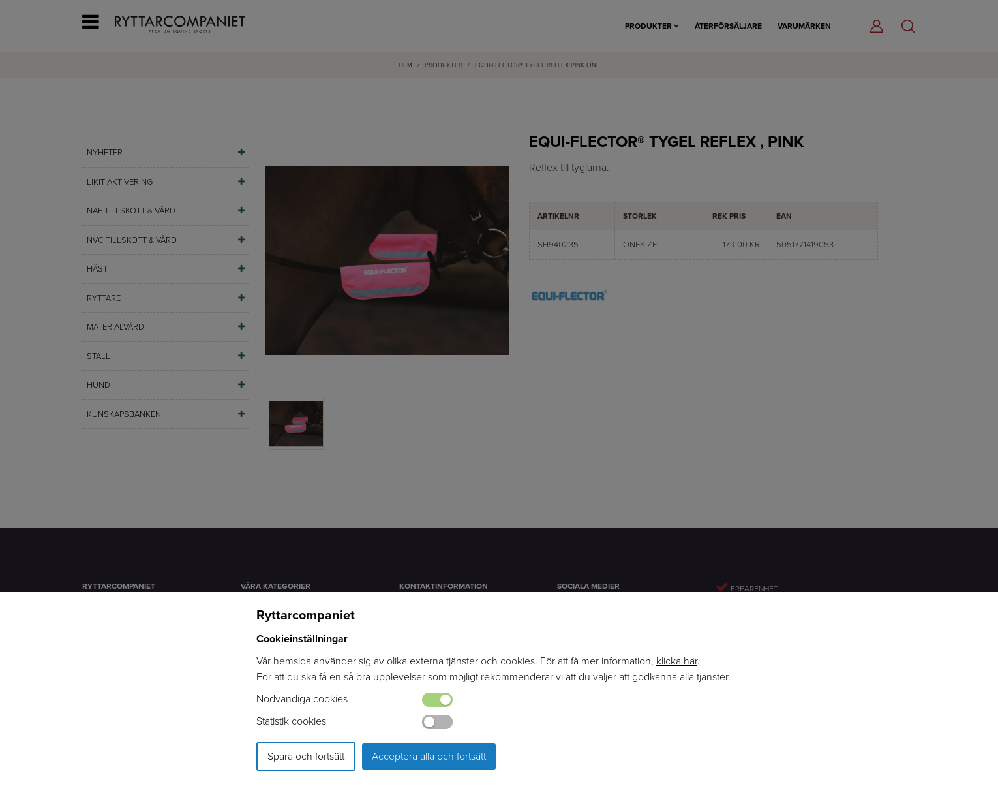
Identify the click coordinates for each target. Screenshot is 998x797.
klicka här (676, 660)
